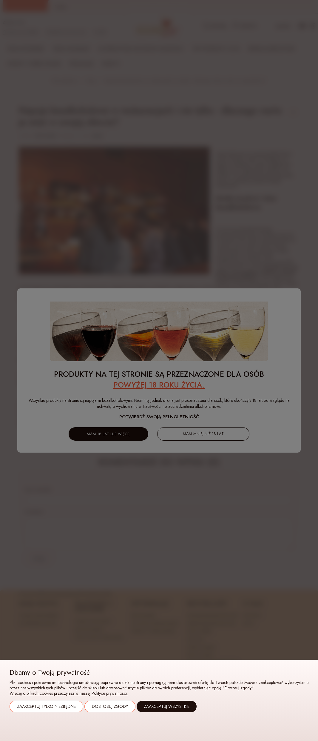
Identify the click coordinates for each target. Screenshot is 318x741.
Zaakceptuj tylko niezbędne (46, 706)
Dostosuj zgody (110, 706)
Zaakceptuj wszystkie (166, 706)
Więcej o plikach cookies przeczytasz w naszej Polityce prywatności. (69, 693)
